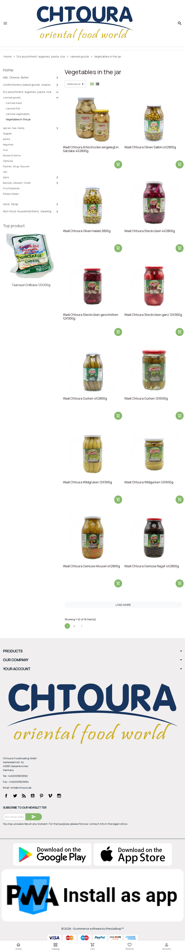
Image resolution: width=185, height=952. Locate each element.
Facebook (6, 796)
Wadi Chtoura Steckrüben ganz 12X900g (153, 315)
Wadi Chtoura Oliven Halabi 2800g (87, 231)
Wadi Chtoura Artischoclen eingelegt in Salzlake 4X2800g (91, 149)
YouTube (32, 796)
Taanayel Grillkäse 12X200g (31, 285)
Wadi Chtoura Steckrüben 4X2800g (149, 231)
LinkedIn (68, 796)
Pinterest (41, 796)
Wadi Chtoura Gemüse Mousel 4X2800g (91, 566)
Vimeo (50, 796)
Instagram (59, 796)
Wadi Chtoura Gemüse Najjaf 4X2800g (151, 566)
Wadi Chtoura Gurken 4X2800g (85, 399)
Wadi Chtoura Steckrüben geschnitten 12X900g (90, 317)
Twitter (15, 796)
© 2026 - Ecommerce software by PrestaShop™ (92, 928)
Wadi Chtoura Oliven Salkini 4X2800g (150, 147)
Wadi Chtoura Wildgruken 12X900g (87, 482)
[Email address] (14, 816)
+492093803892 (18, 776)
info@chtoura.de (21, 787)
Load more (123, 605)
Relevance (73, 84)
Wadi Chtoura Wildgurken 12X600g (148, 482)
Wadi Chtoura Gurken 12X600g (146, 399)
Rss (24, 796)
